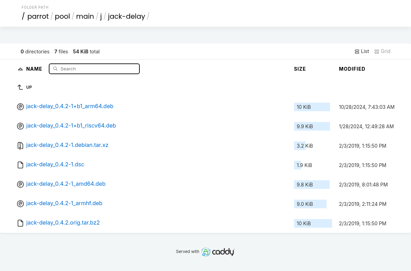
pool (62, 16)
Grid (382, 51)
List (361, 51)
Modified (352, 69)
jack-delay (126, 16)
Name (35, 68)
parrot (38, 16)
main (85, 16)
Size (300, 69)
